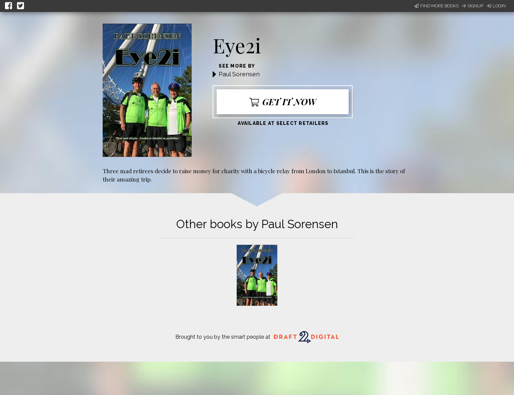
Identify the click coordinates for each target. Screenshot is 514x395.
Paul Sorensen (239, 74)
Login (496, 5)
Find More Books (436, 5)
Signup (472, 5)
